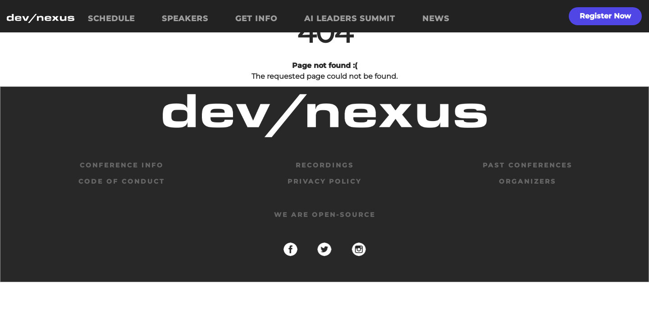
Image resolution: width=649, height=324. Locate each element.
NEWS (435, 18)
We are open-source (324, 215)
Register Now (605, 16)
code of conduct (121, 181)
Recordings (325, 165)
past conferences (527, 165)
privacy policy (324, 181)
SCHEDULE (111, 18)
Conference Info (122, 165)
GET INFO (256, 18)
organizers (527, 181)
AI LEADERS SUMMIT (349, 18)
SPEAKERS (185, 18)
